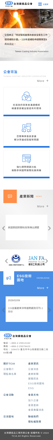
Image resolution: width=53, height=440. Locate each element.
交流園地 (8, 416)
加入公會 (33, 400)
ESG (31, 388)
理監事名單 (10, 374)
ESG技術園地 (36, 383)
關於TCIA (9, 363)
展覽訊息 (33, 378)
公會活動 (8, 395)
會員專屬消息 (36, 410)
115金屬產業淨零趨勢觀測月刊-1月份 (25, 310)
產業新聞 (33, 374)
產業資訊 (33, 363)
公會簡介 (8, 369)
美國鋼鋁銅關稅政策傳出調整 (23, 227)
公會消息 (33, 369)
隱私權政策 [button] (34, 421)
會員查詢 (33, 405)
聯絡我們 (33, 416)
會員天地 (33, 395)
